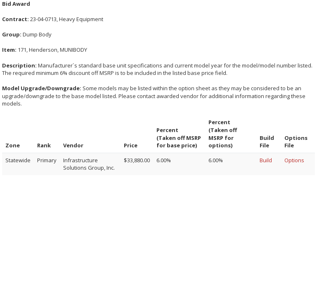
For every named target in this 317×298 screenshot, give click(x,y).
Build (266, 160)
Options (294, 160)
